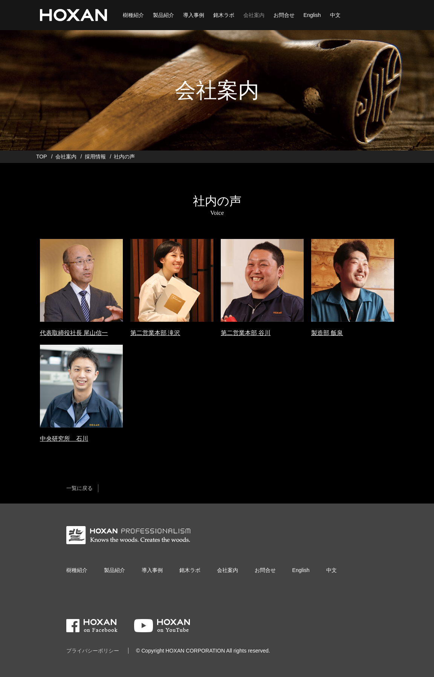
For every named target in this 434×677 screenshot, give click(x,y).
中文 (335, 15)
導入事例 (193, 15)
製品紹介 (163, 15)
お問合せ (284, 15)
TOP (41, 157)
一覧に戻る (79, 488)
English (312, 15)
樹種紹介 (133, 15)
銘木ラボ (223, 15)
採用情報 (95, 157)
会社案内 (253, 15)
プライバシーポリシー (92, 651)
